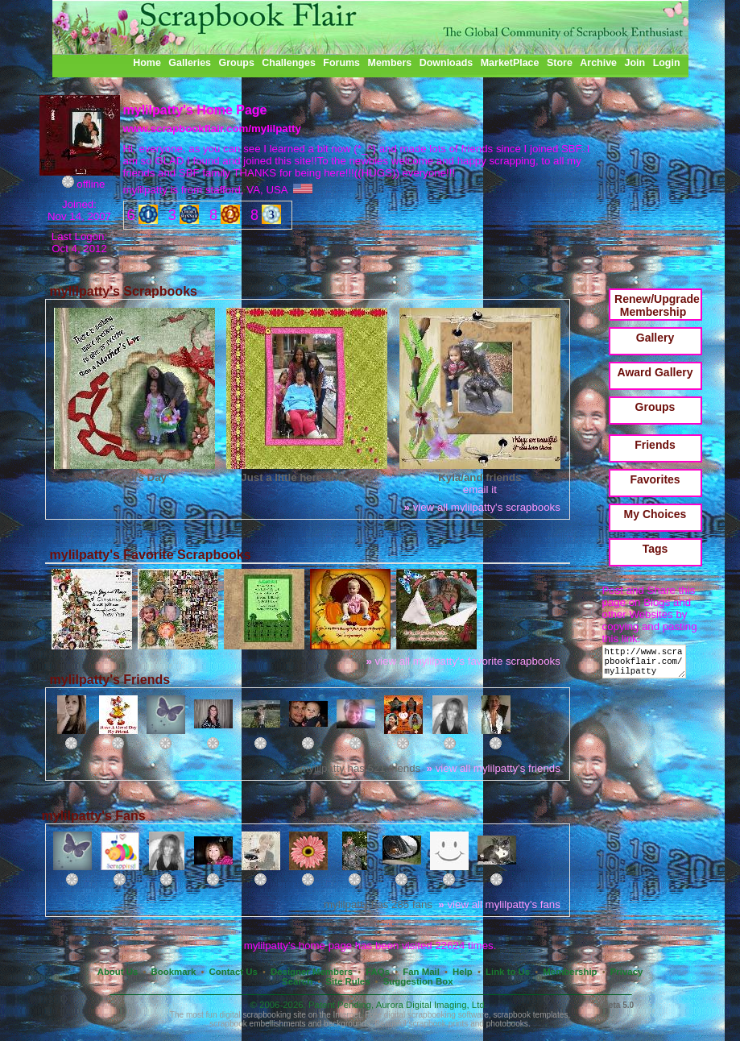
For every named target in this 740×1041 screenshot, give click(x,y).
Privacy (626, 972)
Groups (236, 62)
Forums (341, 62)
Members (390, 62)
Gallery (655, 337)
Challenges (289, 62)
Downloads (446, 62)
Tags (655, 548)
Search (297, 981)
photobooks (507, 1023)
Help (463, 972)
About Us (117, 972)
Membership (570, 972)
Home (147, 62)
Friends (655, 444)
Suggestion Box (418, 981)
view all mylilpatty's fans (499, 904)
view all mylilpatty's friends (493, 768)
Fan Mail (421, 972)
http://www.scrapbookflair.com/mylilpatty (647, 665)
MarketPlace (510, 62)
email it (480, 489)
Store (560, 62)
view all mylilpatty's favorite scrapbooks (463, 661)
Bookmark (173, 972)
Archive (598, 62)
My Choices (655, 514)
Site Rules (347, 981)
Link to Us (508, 972)
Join (635, 62)
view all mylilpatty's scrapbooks (482, 507)
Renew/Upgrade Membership (657, 305)
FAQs (378, 972)
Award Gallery (655, 372)
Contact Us (233, 972)
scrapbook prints (438, 1023)
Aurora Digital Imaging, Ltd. (431, 1005)
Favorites (655, 479)
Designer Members (312, 972)
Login (666, 62)
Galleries (189, 62)
